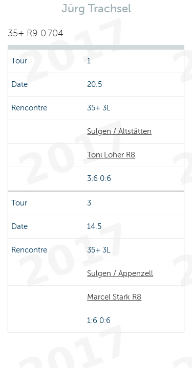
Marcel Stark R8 (114, 297)
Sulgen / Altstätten (119, 131)
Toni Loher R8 (111, 155)
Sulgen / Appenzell (120, 273)
